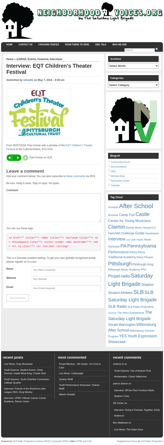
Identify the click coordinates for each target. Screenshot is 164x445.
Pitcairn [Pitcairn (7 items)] (148, 257)
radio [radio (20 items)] (125, 276)
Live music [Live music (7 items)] (137, 239)
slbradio (28, 80)
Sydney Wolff (66, 379)
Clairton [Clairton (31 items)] (116, 227)
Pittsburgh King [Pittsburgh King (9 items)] (142, 264)
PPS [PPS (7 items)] (143, 269)
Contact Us (25, 44)
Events (32, 59)
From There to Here (77, 44)
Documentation (119, 166)
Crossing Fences (48, 44)
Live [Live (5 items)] (128, 239)
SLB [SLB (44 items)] (138, 292)
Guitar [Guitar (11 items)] (139, 233)
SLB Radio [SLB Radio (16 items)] (117, 306)
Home (9, 44)
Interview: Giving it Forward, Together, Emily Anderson (137, 413)
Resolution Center (120, 180)
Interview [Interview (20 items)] (116, 239)
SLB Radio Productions (24, 441)
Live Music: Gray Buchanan (18, 364)
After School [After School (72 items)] (136, 205)
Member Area (118, 176)
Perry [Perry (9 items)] (133, 252)
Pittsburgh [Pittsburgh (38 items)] (120, 263)
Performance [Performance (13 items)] (118, 252)
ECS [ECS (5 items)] (153, 227)
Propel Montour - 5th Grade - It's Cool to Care (80, 366)
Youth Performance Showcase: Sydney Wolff (79, 387)
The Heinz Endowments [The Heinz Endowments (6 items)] (130, 312)
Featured (43, 59)
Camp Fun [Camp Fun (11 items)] (127, 215)
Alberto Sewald (67, 394)
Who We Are (119, 44)
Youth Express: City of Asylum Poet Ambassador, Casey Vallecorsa (132, 373)
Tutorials (115, 185)
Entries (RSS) (43, 441)
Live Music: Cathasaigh (71, 373)
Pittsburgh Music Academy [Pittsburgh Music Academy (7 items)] (124, 269)
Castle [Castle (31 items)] (142, 214)
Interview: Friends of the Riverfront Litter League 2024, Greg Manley (25, 390)
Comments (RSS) (59, 441)
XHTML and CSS (83, 441)
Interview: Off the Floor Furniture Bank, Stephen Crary (134, 393)
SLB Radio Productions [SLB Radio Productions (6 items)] (140, 306)
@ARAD (21, 59)
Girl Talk (100, 44)
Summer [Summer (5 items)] (112, 313)
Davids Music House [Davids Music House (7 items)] (138, 227)
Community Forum (120, 162)
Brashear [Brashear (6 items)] (113, 215)
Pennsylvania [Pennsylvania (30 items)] (141, 246)
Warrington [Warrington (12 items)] (127, 324)
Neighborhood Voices (127, 441)
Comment (12, 190)
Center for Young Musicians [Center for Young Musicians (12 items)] (129, 221)
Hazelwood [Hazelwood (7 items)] (151, 233)
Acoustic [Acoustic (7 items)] (113, 207)
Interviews (56, 59)
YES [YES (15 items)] (123, 336)
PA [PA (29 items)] (123, 246)
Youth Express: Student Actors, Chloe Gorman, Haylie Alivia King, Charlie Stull (25, 372)
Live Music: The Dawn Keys (128, 429)
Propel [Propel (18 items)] (114, 276)
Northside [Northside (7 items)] (114, 246)
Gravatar (32, 266)
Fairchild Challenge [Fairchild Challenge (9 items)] (121, 233)
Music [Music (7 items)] (147, 239)
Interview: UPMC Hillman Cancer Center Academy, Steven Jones (25, 400)
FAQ (113, 171)
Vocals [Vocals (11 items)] (113, 324)
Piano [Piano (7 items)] (140, 257)
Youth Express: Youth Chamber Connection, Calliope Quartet (27, 381)
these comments (75, 176)
